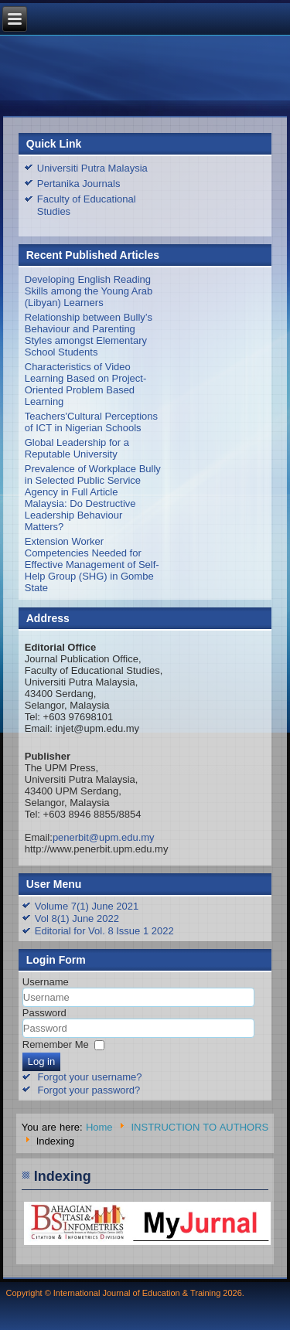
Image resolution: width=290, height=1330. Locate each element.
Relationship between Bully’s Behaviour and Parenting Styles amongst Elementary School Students (88, 334)
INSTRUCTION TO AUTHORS (199, 1127)
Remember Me (55, 1044)
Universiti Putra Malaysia (92, 168)
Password (44, 1013)
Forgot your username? (89, 1077)
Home (99, 1127)
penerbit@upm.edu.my (104, 837)
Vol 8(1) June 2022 (77, 918)
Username (45, 982)
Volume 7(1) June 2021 (86, 906)
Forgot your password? (88, 1090)
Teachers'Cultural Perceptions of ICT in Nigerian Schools (91, 422)
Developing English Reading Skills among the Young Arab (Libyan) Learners (89, 291)
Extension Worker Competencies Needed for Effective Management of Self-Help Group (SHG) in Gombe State (92, 565)
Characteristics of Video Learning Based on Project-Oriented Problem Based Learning (86, 384)
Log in (41, 1061)
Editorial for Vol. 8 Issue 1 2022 (104, 931)
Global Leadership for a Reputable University (77, 448)
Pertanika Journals (79, 183)
